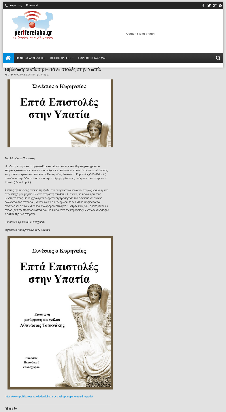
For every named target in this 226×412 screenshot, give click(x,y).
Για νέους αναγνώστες (30, 58)
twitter (209, 5)
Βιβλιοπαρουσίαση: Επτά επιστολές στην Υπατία (53, 68)
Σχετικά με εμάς (13, 5)
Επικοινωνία (32, 5)
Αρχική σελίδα (8, 58)
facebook (203, 5)
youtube (215, 5)
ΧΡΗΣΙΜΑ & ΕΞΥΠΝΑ (24, 74)
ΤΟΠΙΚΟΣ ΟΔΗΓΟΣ (60, 58)
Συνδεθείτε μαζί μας (92, 58)
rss (220, 5)
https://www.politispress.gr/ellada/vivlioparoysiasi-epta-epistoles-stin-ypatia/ (49, 396)
